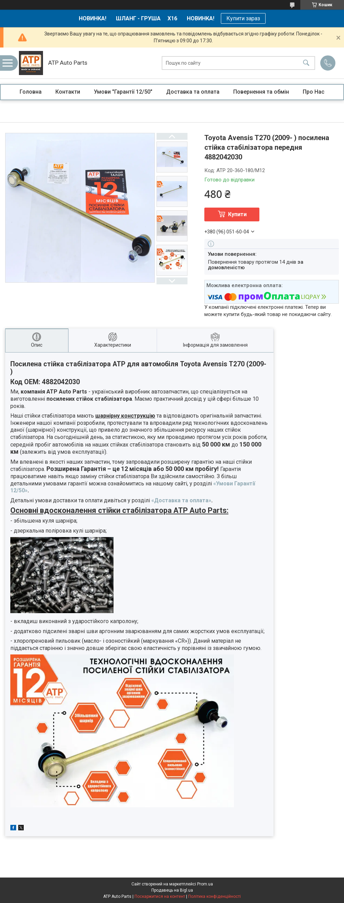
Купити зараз (243, 18)
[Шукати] (306, 63)
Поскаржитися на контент (160, 896)
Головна (31, 91)
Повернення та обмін (261, 91)
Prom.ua (205, 884)
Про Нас (313, 91)
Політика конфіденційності (214, 896)
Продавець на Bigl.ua (172, 890)
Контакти (67, 91)
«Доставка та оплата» (181, 500)
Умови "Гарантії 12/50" (123, 91)
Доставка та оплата (192, 91)
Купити (237, 214)
